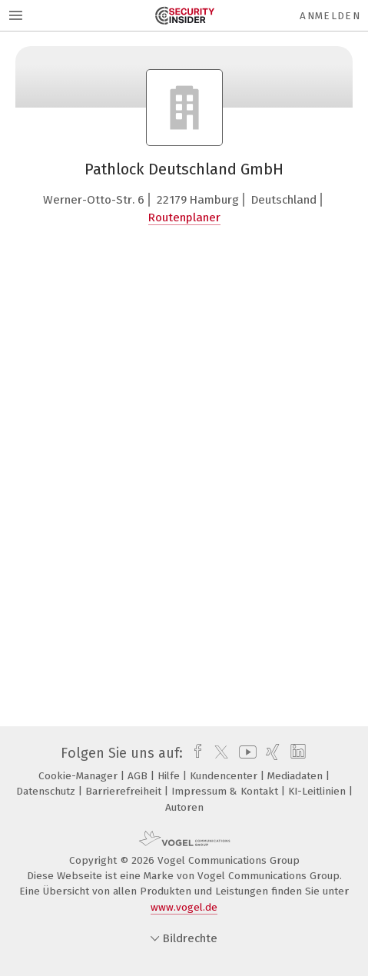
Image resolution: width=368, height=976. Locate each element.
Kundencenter (225, 775)
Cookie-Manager (79, 775)
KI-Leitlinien (318, 791)
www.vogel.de (184, 907)
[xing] (270, 753)
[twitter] (217, 753)
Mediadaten (296, 775)
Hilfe (170, 775)
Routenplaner (184, 217)
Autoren (184, 807)
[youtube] (245, 753)
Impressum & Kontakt (226, 791)
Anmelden (330, 15)
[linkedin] (296, 753)
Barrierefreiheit (124, 791)
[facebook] (194, 753)
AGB (139, 775)
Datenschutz (47, 791)
